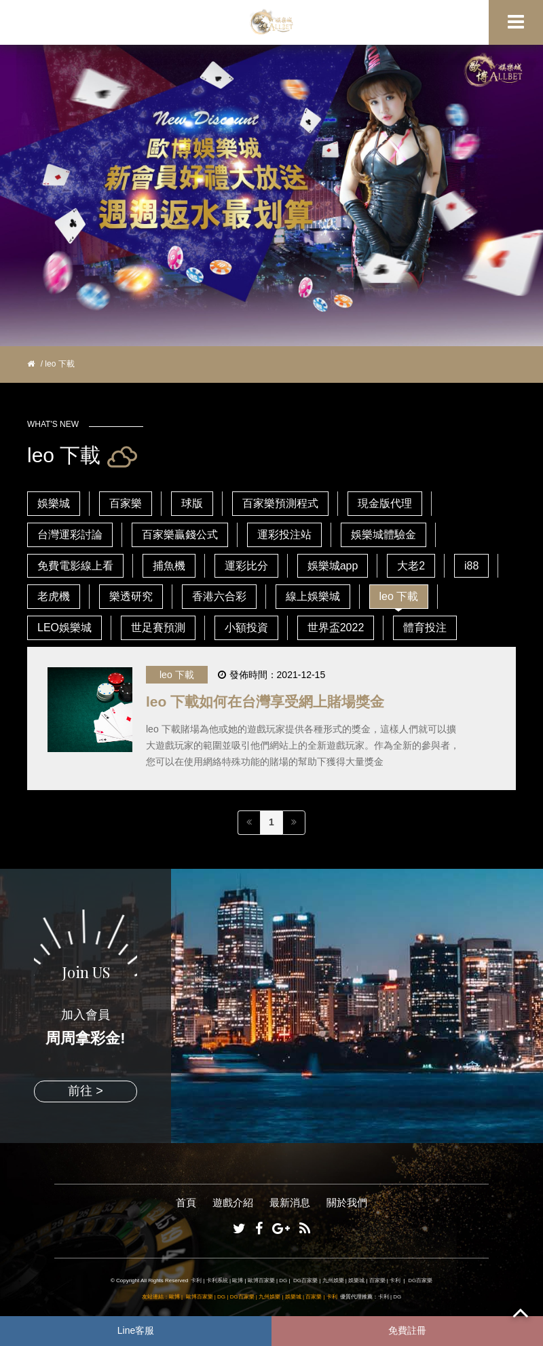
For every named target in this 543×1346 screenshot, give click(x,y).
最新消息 (289, 1202)
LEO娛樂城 (64, 627)
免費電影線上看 (75, 566)
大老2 (411, 566)
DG (283, 1280)
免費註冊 (407, 1330)
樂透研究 (131, 596)
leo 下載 (399, 596)
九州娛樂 (333, 1280)
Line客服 (135, 1330)
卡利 (196, 1280)
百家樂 (125, 503)
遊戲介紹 (232, 1202)
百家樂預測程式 (280, 503)
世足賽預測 (158, 627)
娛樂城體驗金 (383, 534)
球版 (192, 503)
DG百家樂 (305, 1280)
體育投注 (425, 627)
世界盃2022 (335, 627)
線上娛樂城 (313, 596)
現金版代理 (385, 503)
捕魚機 (169, 566)
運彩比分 (246, 566)
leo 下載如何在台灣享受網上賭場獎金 (265, 701)
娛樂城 (53, 503)
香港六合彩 (219, 596)
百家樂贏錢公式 (180, 534)
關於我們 (346, 1202)
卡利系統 (217, 1280)
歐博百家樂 (261, 1280)
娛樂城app (332, 566)
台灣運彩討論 (69, 534)
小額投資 (246, 627)
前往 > (85, 1091)
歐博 (237, 1280)
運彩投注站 (284, 534)
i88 (471, 566)
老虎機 (53, 596)
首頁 (186, 1202)
